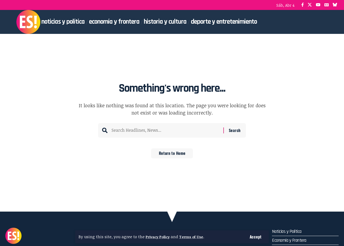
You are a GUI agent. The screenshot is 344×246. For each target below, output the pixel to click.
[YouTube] (318, 5)
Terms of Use (194, 236)
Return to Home (172, 155)
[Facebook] (302, 5)
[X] (309, 5)
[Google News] (326, 5)
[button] (255, 236)
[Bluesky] (335, 5)
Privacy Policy (159, 236)
